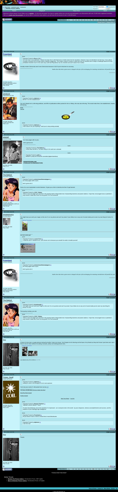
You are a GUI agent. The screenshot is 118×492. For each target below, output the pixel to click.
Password (95, 8)
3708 (99, 20)
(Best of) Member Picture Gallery (17, 480)
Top (116, 488)
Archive (113, 488)
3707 (96, 20)
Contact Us (100, 488)
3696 (85, 20)
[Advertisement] (18, 37)
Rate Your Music (65, 398)
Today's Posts (76, 10)
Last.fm (22, 109)
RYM (21, 107)
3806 (108, 20)
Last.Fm (72, 398)
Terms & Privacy (93, 488)
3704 (87, 20)
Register (14, 10)
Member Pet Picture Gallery (16, 479)
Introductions (23, 7)
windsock (6, 94)
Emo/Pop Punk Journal (26, 393)
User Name (95, 6)
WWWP (6, 137)
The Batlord (7, 175)
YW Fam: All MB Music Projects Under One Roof (32, 390)
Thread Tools (101, 22)
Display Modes (110, 22)
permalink (112, 51)
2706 (73, 20)
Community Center (15, 7)
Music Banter (7, 7)
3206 (76, 20)
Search (105, 10)
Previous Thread (56, 472)
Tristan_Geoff (8, 377)
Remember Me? (111, 7)
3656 (82, 20)
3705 (90, 20)
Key (4, 340)
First (68, 20)
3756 (105, 20)
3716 (102, 20)
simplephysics (8, 215)
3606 (79, 20)
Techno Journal (24, 395)
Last (112, 20)
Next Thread (63, 472)
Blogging (41, 10)
